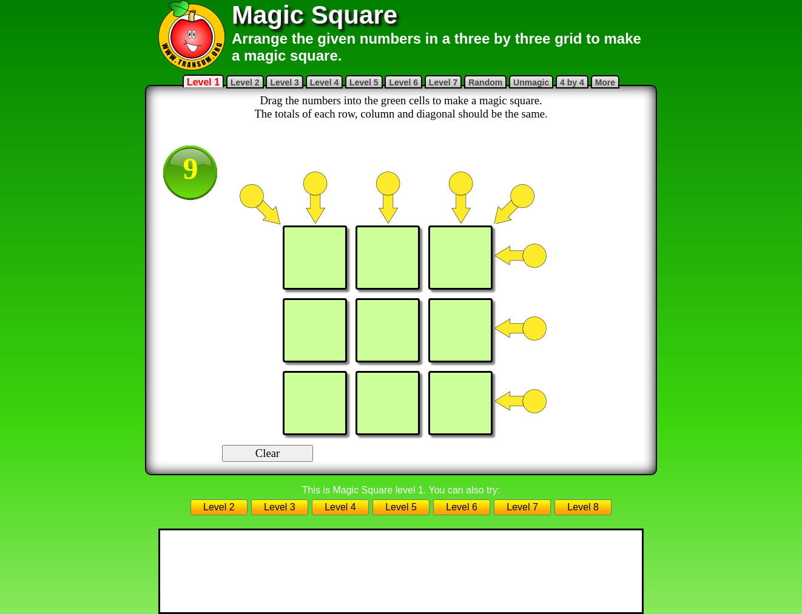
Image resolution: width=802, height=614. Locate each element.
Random (485, 82)
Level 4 (324, 82)
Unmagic (531, 82)
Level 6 (403, 82)
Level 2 (245, 82)
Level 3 (284, 82)
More (605, 82)
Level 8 (583, 507)
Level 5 (363, 82)
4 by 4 (572, 82)
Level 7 (443, 82)
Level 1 (203, 82)
